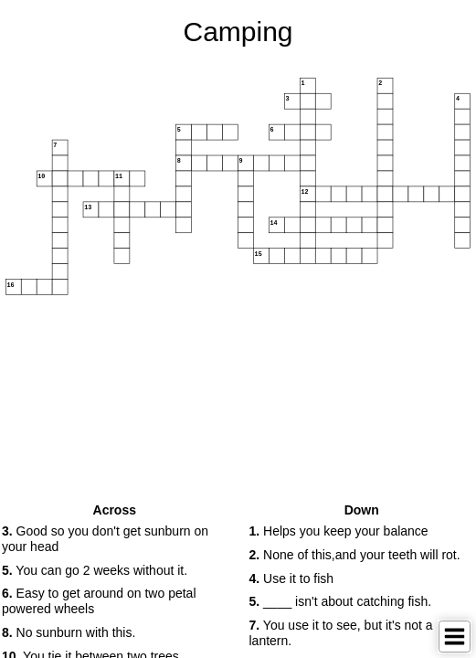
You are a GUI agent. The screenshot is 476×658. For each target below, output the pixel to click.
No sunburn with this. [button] (68, 632)
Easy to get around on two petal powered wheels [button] (99, 601)
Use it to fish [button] (291, 578)
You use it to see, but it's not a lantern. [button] (341, 633)
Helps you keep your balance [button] (338, 531)
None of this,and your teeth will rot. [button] (354, 554)
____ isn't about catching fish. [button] (340, 601)
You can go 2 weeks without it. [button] (94, 570)
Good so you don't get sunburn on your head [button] (105, 539)
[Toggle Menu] (455, 637)
